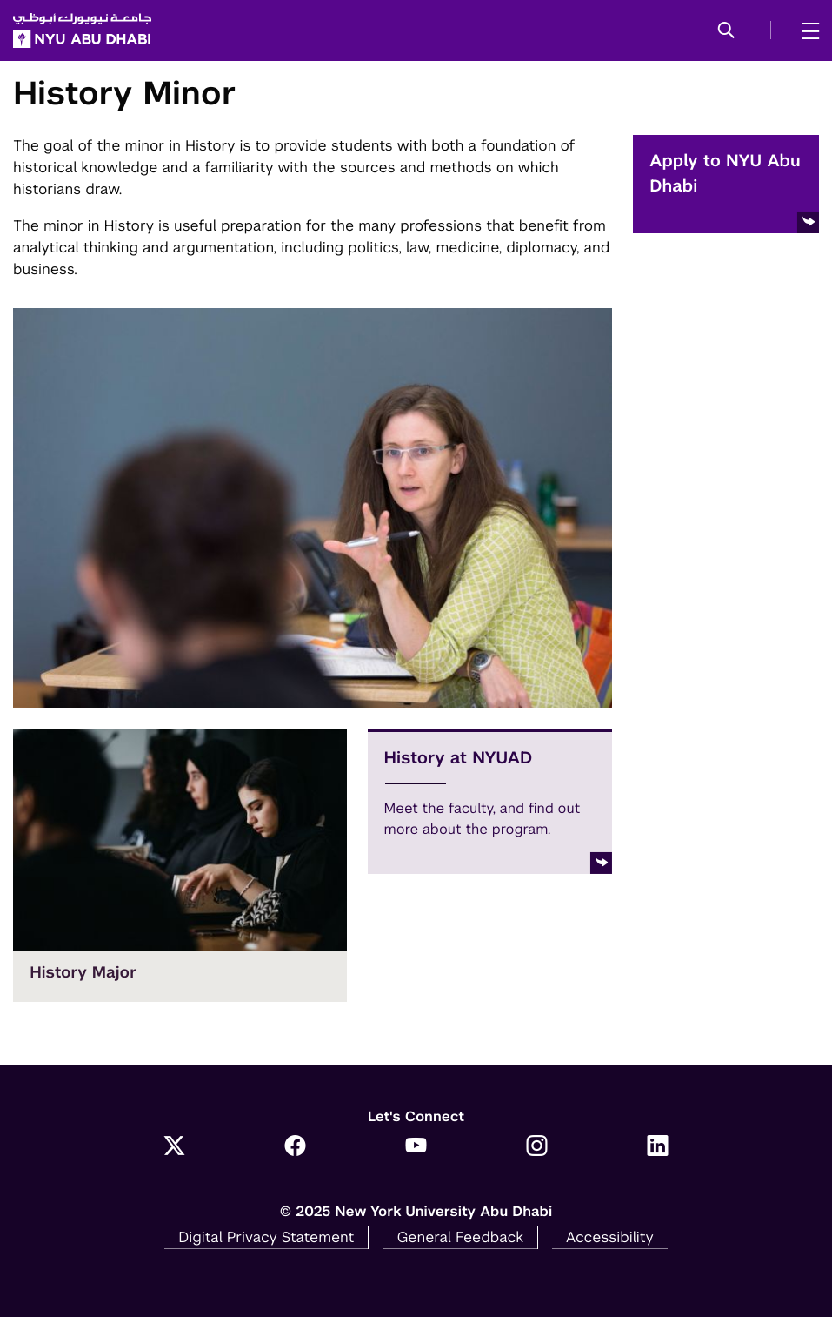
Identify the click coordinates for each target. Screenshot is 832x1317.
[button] (726, 31)
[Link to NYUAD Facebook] (295, 1147)
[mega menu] (805, 30)
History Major (83, 973)
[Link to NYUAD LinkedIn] (657, 1147)
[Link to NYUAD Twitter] (174, 1147)
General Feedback (459, 1236)
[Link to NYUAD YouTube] (416, 1147)
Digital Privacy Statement (266, 1236)
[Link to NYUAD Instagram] (536, 1147)
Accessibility (610, 1236)
